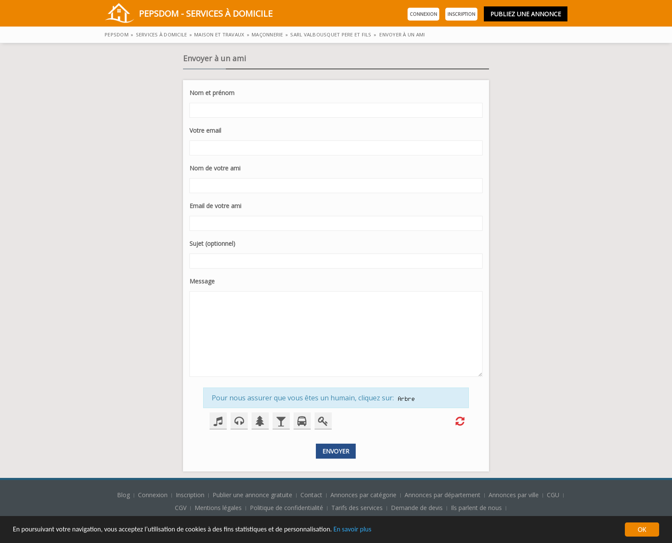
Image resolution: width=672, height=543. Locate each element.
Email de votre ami (215, 206)
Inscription (461, 14)
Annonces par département (442, 495)
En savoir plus (374, 530)
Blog (124, 495)
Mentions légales (218, 508)
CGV (180, 508)
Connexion (423, 14)
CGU (553, 495)
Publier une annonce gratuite (253, 495)
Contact (312, 495)
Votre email (205, 130)
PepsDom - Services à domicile (189, 14)
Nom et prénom (211, 93)
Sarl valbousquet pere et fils (330, 34)
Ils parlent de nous (476, 508)
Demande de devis (417, 508)
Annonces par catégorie (363, 495)
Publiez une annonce (525, 14)
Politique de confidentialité (286, 508)
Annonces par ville (514, 495)
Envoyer (335, 451)
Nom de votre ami (214, 168)
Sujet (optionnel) (212, 243)
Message (202, 281)
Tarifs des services (357, 508)
